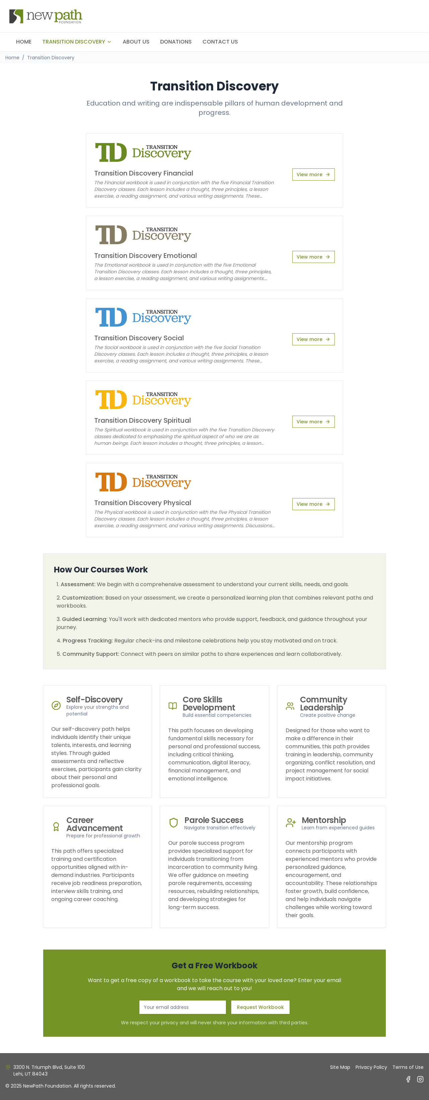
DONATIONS (176, 42)
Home (12, 57)
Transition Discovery (50, 57)
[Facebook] (408, 1079)
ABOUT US (136, 42)
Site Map (340, 1067)
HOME (24, 42)
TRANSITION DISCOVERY (77, 42)
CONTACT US (220, 42)
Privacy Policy (371, 1067)
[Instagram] (420, 1079)
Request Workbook (260, 1007)
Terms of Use (408, 1067)
